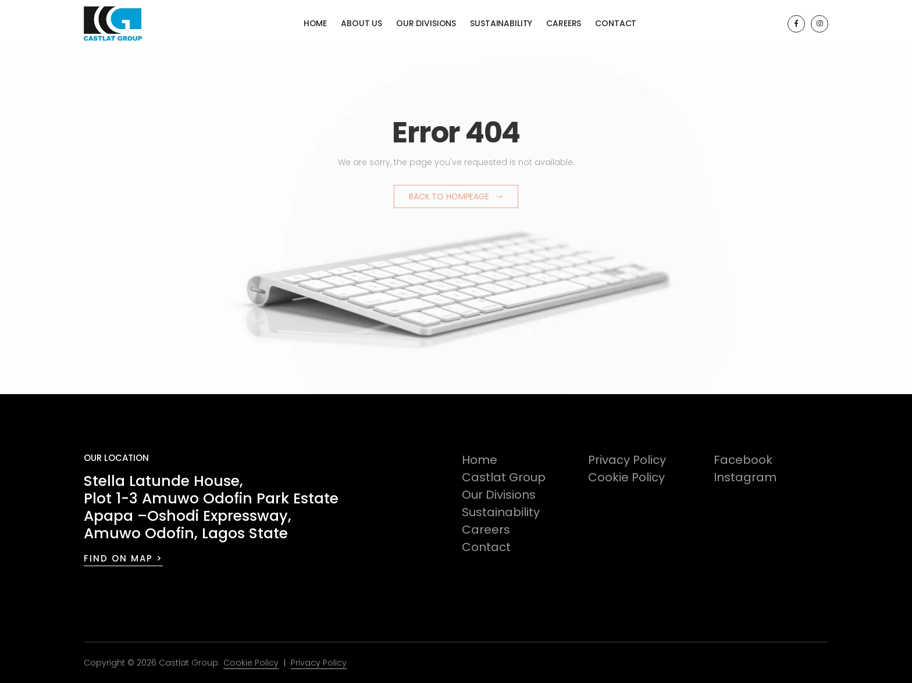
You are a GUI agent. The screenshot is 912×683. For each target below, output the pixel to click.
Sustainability (501, 23)
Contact (615, 23)
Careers (563, 23)
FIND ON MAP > (123, 558)
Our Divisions (426, 23)
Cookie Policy (626, 477)
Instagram (745, 477)
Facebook (743, 459)
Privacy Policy (627, 459)
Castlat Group (504, 477)
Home (315, 23)
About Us (361, 23)
